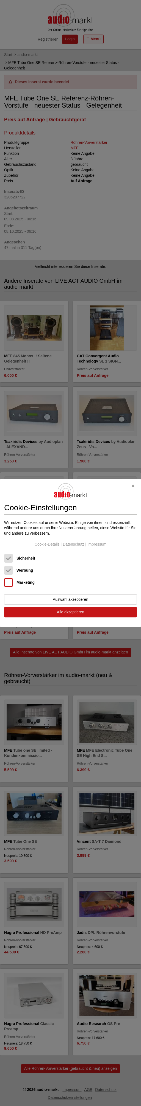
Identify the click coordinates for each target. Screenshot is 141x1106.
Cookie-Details (47, 544)
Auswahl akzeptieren (70, 599)
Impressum (96, 544)
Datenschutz (73, 544)
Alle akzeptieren (70, 612)
